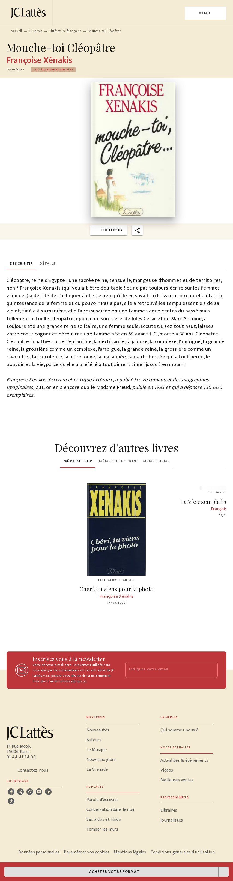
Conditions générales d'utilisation (183, 852)
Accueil (16, 31)
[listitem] (11, 791)
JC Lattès (35, 31)
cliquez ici (78, 681)
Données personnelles (38, 852)
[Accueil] (29, 13)
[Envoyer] (211, 670)
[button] (53, 69)
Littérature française (65, 31)
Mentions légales (130, 852)
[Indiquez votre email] (164, 670)
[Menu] (205, 13)
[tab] (21, 263)
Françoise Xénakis (39, 60)
